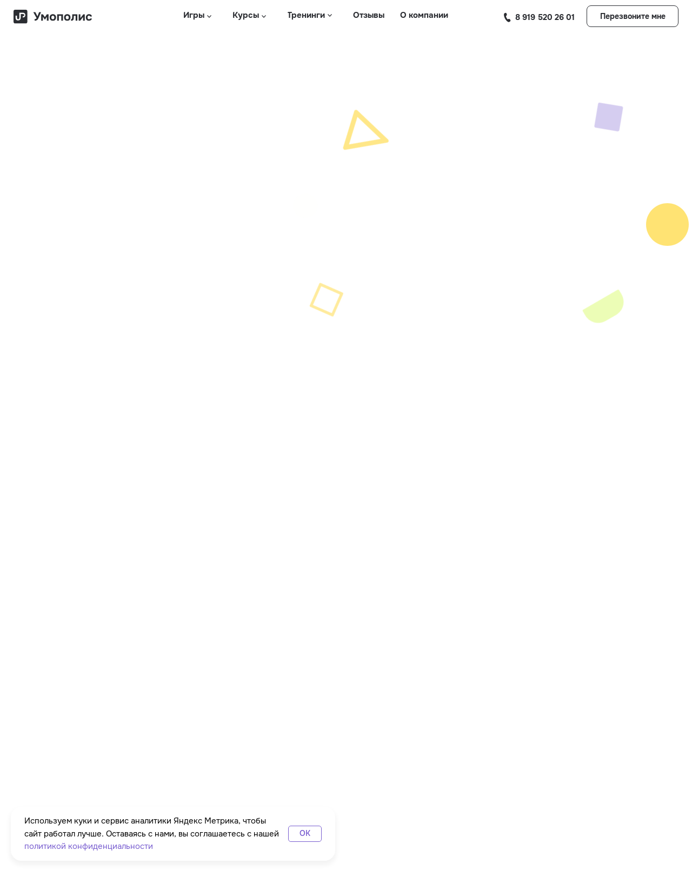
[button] (632, 16)
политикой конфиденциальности (88, 846)
